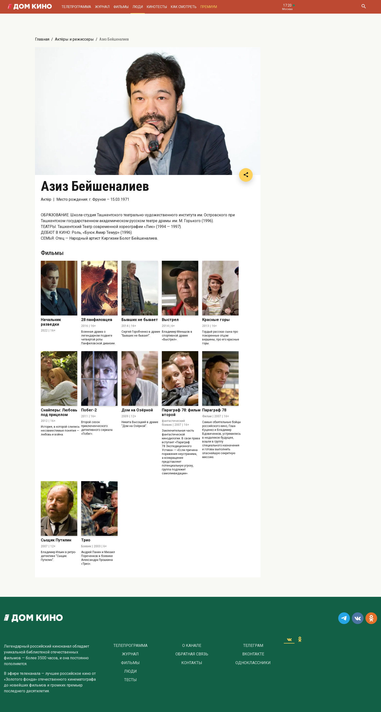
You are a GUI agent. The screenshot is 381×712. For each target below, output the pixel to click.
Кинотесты (157, 7)
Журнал (102, 7)
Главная (42, 39)
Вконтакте (253, 654)
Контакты (191, 663)
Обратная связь (191, 654)
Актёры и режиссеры (74, 39)
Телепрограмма (76, 7)
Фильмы (121, 7)
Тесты (130, 680)
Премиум (208, 7)
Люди (137, 7)
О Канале (191, 645)
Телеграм (253, 645)
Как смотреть (184, 7)
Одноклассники (253, 663)
